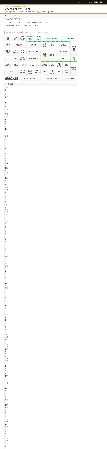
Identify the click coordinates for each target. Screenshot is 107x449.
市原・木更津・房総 (56, 219)
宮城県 (18, 245)
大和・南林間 (57, 208)
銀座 (35, 111)
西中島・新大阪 (47, 334)
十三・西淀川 (34, 334)
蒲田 (8, 114)
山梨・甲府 (32, 263)
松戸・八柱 (40, 216)
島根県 (20, 363)
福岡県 (8, 374)
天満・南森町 (25, 331)
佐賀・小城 (10, 382)
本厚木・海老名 (44, 208)
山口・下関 (54, 366)
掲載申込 (89, 2)
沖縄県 (65, 379)
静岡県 (8, 307)
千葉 (8, 216)
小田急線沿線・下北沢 (47, 114)
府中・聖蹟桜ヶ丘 (46, 136)
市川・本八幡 (52, 216)
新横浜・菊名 (71, 203)
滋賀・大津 (21, 345)
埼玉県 (8, 224)
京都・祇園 (10, 345)
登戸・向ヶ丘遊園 (57, 203)
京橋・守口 (22, 334)
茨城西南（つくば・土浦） (35, 279)
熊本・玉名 (40, 382)
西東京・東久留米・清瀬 (15, 136)
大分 (31, 382)
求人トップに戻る (11, 16)
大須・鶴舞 (22, 301)
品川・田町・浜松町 (46, 111)
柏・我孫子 (63, 216)
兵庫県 (8, 337)
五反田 (59, 111)
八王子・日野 (42, 133)
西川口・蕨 (55, 230)
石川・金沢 (21, 258)
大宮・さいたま (12, 227)
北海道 (15, 240)
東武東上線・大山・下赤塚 (15, 120)
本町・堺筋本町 (38, 331)
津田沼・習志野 (12, 219)
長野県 (26, 261)
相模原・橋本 (11, 208)
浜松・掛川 (32, 309)
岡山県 (27, 363)
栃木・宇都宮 (11, 274)
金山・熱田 (50, 295)
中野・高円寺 (11, 117)
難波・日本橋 (59, 331)
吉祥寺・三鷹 (11, 133)
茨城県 (8, 277)
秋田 (41, 247)
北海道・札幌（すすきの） (15, 242)
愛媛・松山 (28, 355)
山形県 (52, 245)
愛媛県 (20, 353)
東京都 (72, 141)
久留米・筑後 (30, 376)
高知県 (27, 353)
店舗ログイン (81, 2)
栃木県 (13, 271)
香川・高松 (17, 355)
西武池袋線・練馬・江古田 (58, 117)
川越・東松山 (39, 227)
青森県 (25, 245)
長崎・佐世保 (22, 382)
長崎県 (30, 379)
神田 (22, 111)
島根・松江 (32, 366)
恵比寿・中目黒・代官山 (31, 105)
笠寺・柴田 (59, 298)
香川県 (14, 353)
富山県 (18, 255)
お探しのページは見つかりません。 (28, 23)
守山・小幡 (24, 298)
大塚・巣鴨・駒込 (12, 108)
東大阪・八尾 (11, 334)
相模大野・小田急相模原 (27, 208)
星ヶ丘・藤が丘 (12, 298)
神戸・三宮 (10, 339)
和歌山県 (39, 342)
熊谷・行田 (10, 230)
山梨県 (33, 261)
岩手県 (31, 245)
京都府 (18, 342)
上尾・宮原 (21, 230)
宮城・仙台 (10, 247)
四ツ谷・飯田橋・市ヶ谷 (51, 120)
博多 (8, 376)
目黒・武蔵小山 (70, 111)
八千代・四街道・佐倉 (28, 219)
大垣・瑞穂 (25, 320)
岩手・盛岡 (32, 247)
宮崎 (49, 382)
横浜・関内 (10, 203)
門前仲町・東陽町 (52, 123)
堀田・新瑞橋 (11, 301)
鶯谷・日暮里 (26, 108)
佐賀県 (23, 379)
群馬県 (13, 282)
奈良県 (31, 342)
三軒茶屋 (33, 114)
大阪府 (8, 328)
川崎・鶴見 (21, 203)
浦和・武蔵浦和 (26, 227)
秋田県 (38, 245)
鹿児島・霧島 (58, 382)
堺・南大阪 (70, 334)
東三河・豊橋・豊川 (45, 304)
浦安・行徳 (17, 216)
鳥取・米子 (21, 366)
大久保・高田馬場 (55, 105)
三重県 (8, 312)
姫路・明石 (32, 339)
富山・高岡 (10, 258)
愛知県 (8, 293)
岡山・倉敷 (43, 366)
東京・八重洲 (63, 108)
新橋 (28, 111)
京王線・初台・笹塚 (39, 117)
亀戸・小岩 (39, 123)
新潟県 (20, 261)
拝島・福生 (54, 133)
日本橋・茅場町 (12, 111)
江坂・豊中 (59, 334)
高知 (36, 355)
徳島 (8, 355)
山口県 (34, 363)
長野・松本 (21, 263)
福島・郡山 (49, 247)
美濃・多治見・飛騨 (39, 320)
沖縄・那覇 (69, 382)
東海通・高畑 (48, 298)
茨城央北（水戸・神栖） (15, 279)
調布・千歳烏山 (31, 136)
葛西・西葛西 (66, 123)
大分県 (36, 379)
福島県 (45, 245)
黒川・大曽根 (62, 295)
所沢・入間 (44, 230)
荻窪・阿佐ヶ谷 (24, 117)
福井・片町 (32, 258)
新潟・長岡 (10, 263)
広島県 (7, 363)
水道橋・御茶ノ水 (68, 120)
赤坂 (23, 126)
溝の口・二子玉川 (48, 206)
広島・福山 (10, 366)
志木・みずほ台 (52, 227)
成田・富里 (42, 219)
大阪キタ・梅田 (12, 331)
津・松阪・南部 (24, 315)
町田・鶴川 (59, 136)
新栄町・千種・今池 (36, 295)
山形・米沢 (60, 247)
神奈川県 (9, 199)
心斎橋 (49, 331)
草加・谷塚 (64, 227)
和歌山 (42, 345)
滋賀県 (25, 342)
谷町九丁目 (70, 331)
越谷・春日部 (33, 230)
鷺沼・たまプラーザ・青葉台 (38, 203)
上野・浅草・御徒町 (41, 108)
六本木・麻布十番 (12, 126)
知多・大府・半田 (12, 304)
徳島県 (7, 353)
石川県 (25, 255)
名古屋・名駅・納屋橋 (14, 295)
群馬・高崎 (10, 285)
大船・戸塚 (35, 206)
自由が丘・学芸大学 (20, 114)
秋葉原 (53, 108)
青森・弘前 (21, 247)
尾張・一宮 (65, 301)
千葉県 (8, 213)
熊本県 (43, 379)
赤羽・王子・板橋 (33, 120)
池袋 (66, 105)
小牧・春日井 (54, 301)
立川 (33, 133)
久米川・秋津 (65, 133)
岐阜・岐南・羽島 (12, 320)
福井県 (31, 255)
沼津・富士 (21, 309)
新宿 (45, 105)
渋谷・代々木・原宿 (13, 105)
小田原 (67, 208)
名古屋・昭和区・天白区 (38, 301)
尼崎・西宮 (21, 339)
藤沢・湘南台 (11, 206)
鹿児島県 (58, 379)
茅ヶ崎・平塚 (23, 206)
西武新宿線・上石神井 (65, 114)
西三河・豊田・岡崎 (28, 304)
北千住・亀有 (11, 123)
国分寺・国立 (23, 133)
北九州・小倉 (18, 376)
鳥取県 (14, 363)
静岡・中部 (10, 309)
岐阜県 (8, 318)
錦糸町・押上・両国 (25, 123)
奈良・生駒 (32, 345)
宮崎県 (50, 379)
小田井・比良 (36, 298)
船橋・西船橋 (29, 216)
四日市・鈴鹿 (11, 315)
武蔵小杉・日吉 (63, 206)
